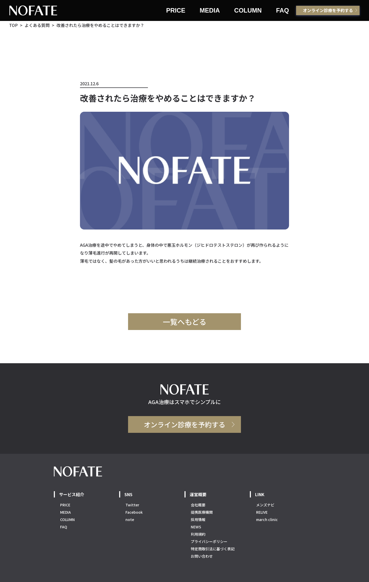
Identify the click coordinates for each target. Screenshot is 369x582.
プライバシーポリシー (209, 541)
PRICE (175, 10)
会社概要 (198, 504)
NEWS (196, 526)
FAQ (282, 10)
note (129, 519)
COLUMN (248, 10)
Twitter (132, 504)
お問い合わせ (202, 556)
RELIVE (262, 512)
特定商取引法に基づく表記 (213, 548)
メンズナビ (265, 504)
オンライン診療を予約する (328, 10)
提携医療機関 (202, 512)
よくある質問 (37, 25)
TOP (13, 25)
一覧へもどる (184, 321)
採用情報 (198, 519)
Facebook (134, 512)
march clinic (267, 519)
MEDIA (210, 10)
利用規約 (198, 534)
